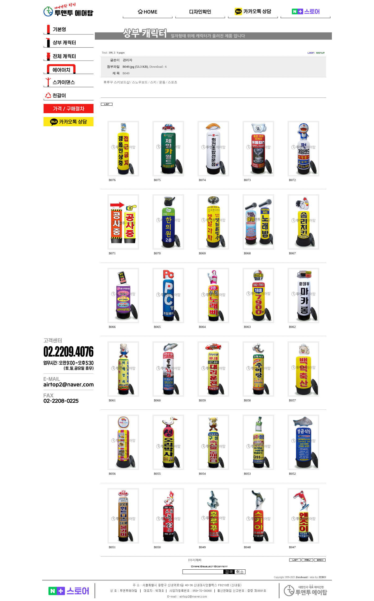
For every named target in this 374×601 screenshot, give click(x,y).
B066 (112, 327)
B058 (247, 400)
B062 (292, 327)
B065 (157, 327)
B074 (202, 180)
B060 (157, 400)
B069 (202, 253)
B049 (202, 547)
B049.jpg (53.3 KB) (135, 67)
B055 (157, 474)
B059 (202, 400)
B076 (112, 180)
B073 (247, 180)
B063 (247, 327)
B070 (157, 253)
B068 (247, 253)
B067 (292, 253)
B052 (292, 474)
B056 (112, 474)
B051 (112, 547)
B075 (157, 180)
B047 (292, 547)
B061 (112, 400)
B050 (157, 547)
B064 (202, 327)
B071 (112, 253)
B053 (247, 474)
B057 (292, 400)
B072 (292, 180)
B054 (202, 474)
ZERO (322, 577)
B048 (247, 547)
